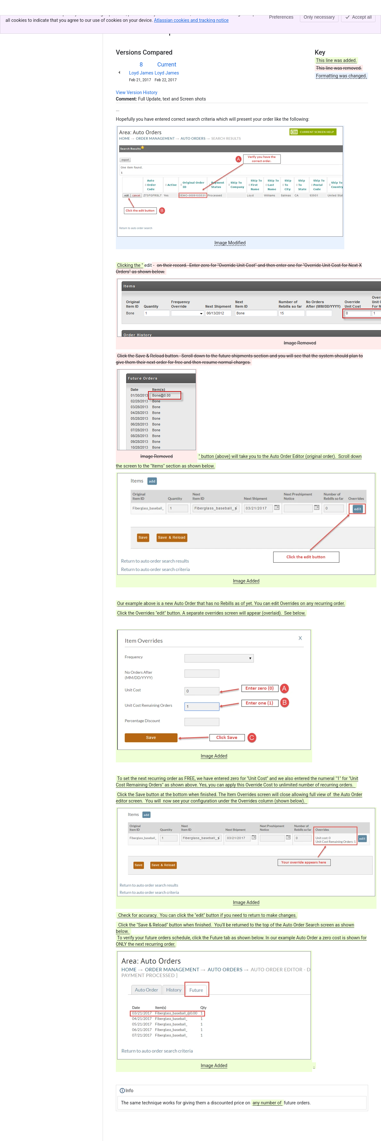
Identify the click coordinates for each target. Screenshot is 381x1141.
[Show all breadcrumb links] (137, 22)
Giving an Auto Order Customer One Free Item (190, 21)
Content (124, 21)
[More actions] (362, 24)
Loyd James (141, 72)
